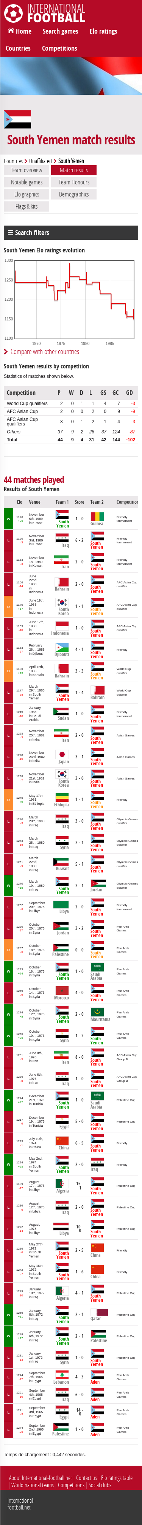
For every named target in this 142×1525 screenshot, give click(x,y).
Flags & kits (26, 206)
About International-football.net (40, 1478)
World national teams (32, 1485)
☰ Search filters (28, 233)
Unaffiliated (40, 161)
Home (23, 31)
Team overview (26, 170)
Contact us (86, 1478)
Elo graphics (26, 194)
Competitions (59, 48)
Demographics (74, 194)
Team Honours (74, 182)
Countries (18, 48)
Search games (60, 31)
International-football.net (21, 1504)
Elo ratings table (117, 1478)
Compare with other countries (45, 351)
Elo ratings (103, 31)
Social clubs (100, 1485)
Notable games (26, 182)
